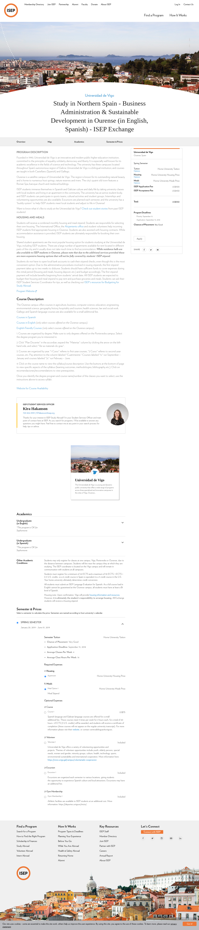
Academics (79, 141)
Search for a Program (26, 831)
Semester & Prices (114, 141)
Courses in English (26, 322)
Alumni (75, 4)
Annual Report (106, 855)
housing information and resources (105, 594)
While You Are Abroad (68, 846)
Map (50, 141)
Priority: (139, 216)
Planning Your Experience (69, 836)
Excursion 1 (86, 772)
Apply (139, 238)
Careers (103, 850)
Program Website (27, 291)
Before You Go (65, 841)
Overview (21, 141)
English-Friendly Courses (29, 328)
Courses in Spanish (26, 317)
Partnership (64, 4)
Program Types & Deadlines (70, 831)
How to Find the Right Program (31, 836)
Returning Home (65, 855)
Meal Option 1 (86, 688)
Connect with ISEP (152, 832)
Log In (177, 4)
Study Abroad (23, 846)
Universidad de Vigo (99, 95)
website (76, 729)
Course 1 (86, 711)
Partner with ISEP (107, 846)
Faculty (85, 4)
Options (137, 171)
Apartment (86, 675)
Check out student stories (95, 208)
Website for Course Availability (32, 388)
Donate (94, 4)
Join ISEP (51, 4)
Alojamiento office (74, 226)
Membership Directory (34, 4)
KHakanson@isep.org (45, 413)
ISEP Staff (104, 831)
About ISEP (106, 4)
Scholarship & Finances (27, 841)
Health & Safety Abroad (69, 850)
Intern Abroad (23, 855)
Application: (141, 220)
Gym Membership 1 (86, 796)
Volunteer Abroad (25, 850)
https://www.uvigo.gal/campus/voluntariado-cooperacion (72, 759)
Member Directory (108, 836)
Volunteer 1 (86, 742)
